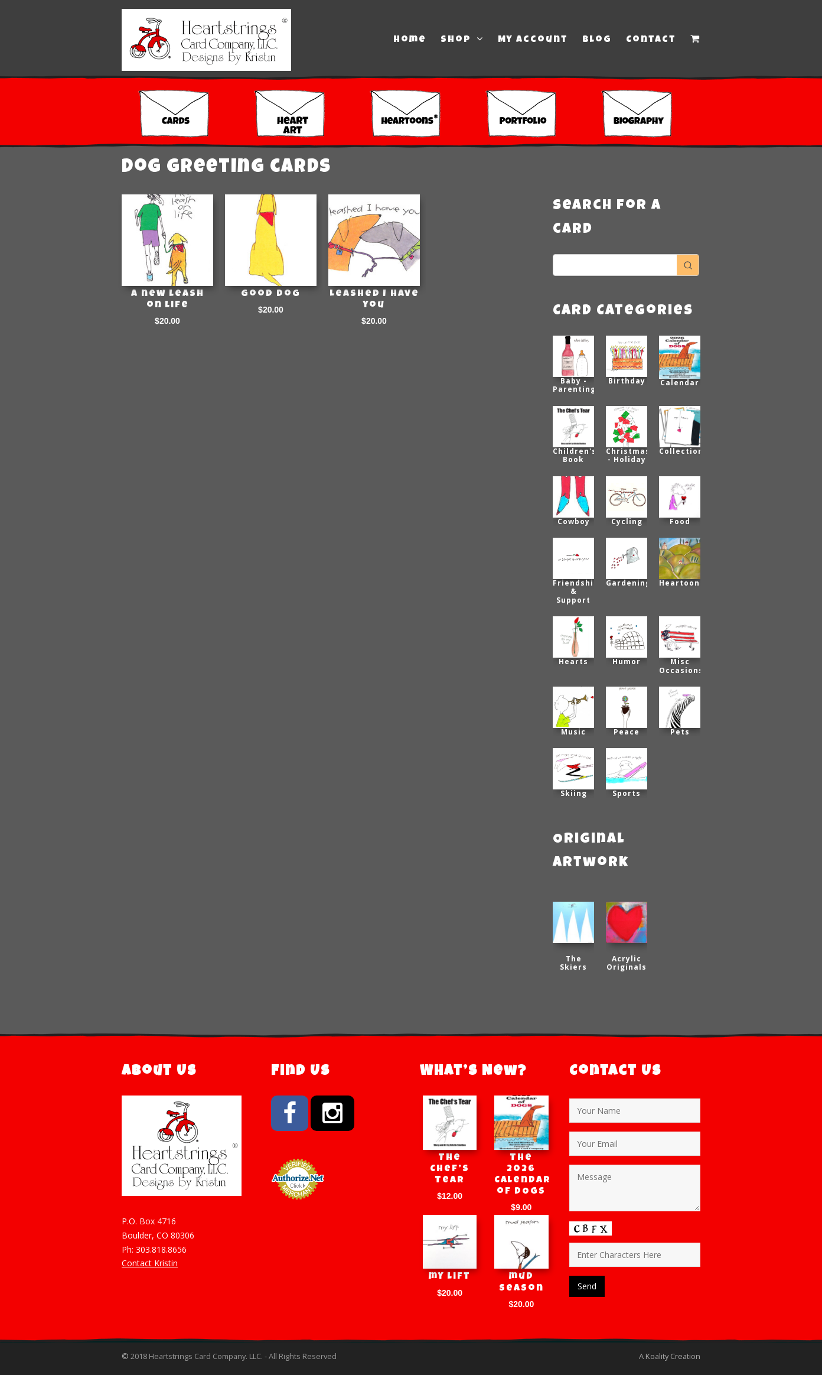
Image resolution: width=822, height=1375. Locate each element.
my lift (450, 1277)
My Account (533, 40)
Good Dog (271, 294)
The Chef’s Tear (449, 1169)
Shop (462, 39)
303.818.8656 (161, 1249)
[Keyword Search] (615, 265)
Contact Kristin (150, 1263)
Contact (651, 40)
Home (409, 40)
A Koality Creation (669, 1356)
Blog (597, 40)
